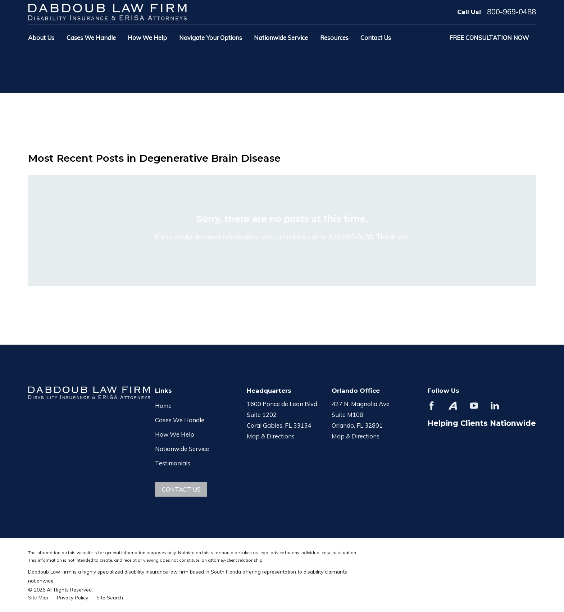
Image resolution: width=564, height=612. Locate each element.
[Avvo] (453, 405)
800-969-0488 (511, 11)
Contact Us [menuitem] (375, 37)
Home (163, 405)
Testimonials (172, 463)
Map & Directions (271, 436)
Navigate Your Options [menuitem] (210, 37)
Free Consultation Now (489, 37)
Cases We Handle (179, 420)
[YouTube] (474, 405)
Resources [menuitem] (334, 37)
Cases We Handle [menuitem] (91, 37)
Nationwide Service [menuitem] (281, 37)
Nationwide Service (182, 448)
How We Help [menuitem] (147, 37)
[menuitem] (38, 597)
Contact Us (181, 489)
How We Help (174, 434)
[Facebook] (431, 405)
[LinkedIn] (495, 405)
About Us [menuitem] (41, 37)
